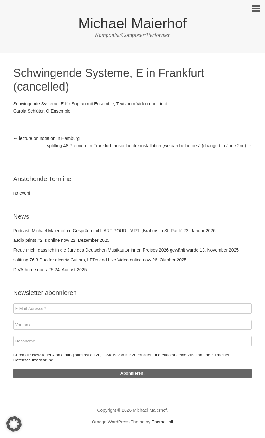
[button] (14, 424)
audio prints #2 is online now (41, 240)
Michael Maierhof (132, 23)
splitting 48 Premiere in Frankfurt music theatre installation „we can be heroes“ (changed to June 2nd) (149, 145)
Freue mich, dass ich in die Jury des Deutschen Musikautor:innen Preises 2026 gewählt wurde (105, 250)
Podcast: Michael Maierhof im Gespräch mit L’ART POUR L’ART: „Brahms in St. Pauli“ (97, 230)
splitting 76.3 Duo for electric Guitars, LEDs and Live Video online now (82, 259)
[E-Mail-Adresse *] (132, 308)
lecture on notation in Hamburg (46, 138)
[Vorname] (132, 325)
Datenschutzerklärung (33, 360)
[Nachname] (132, 341)
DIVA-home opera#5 (33, 269)
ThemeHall (162, 421)
